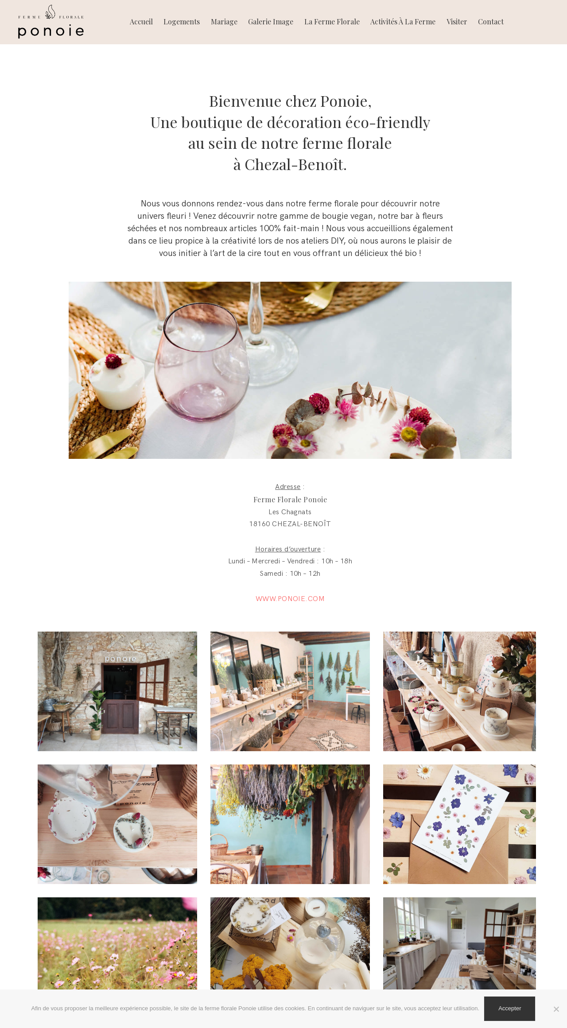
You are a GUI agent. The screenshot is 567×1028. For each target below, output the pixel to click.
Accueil (141, 21)
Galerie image (270, 21)
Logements (181, 21)
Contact (491, 21)
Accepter (509, 1008)
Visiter (457, 21)
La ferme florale (332, 21)
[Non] (555, 1009)
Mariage (224, 21)
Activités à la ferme (402, 21)
